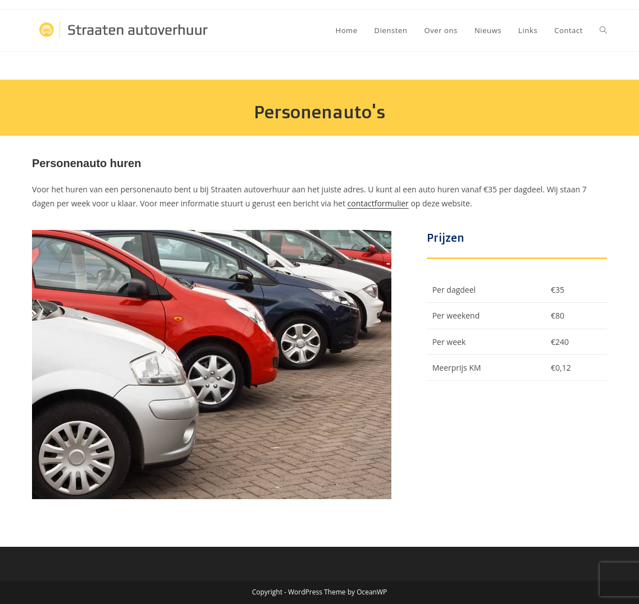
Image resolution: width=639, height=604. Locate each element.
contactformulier (378, 203)
